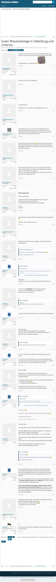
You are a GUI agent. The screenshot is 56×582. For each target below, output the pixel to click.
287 (15, 275)
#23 (53, 110)
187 (15, 73)
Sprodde (5, 270)
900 (15, 531)
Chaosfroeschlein (7, 134)
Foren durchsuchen (7, 9)
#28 (53, 224)
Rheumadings (6, 68)
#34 (53, 365)
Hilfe (25, 573)
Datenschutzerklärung (46, 573)
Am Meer (14, 276)
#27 (53, 210)
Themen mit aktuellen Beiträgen (21, 9)
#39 (53, 507)
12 (15, 212)
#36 (53, 419)
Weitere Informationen (30, 579)
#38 (53, 494)
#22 (53, 84)
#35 (53, 390)
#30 (53, 284)
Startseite (15, 573)
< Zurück (10, 50)
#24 (53, 136)
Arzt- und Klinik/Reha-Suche (18, 47)
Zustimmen (23, 579)
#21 (53, 65)
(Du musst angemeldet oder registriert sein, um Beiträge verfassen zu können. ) (36, 537)
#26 (53, 178)
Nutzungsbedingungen (33, 573)
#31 (53, 308)
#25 (53, 150)
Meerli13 (5, 527)
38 (15, 138)
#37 (53, 464)
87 (15, 99)
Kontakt (21, 573)
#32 (53, 317)
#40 (53, 531)
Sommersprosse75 (38, 47)
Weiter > (21, 50)
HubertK (5, 207)
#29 (53, 259)
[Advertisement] (28, 24)
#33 (53, 349)
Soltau (15, 533)
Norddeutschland (12, 74)
